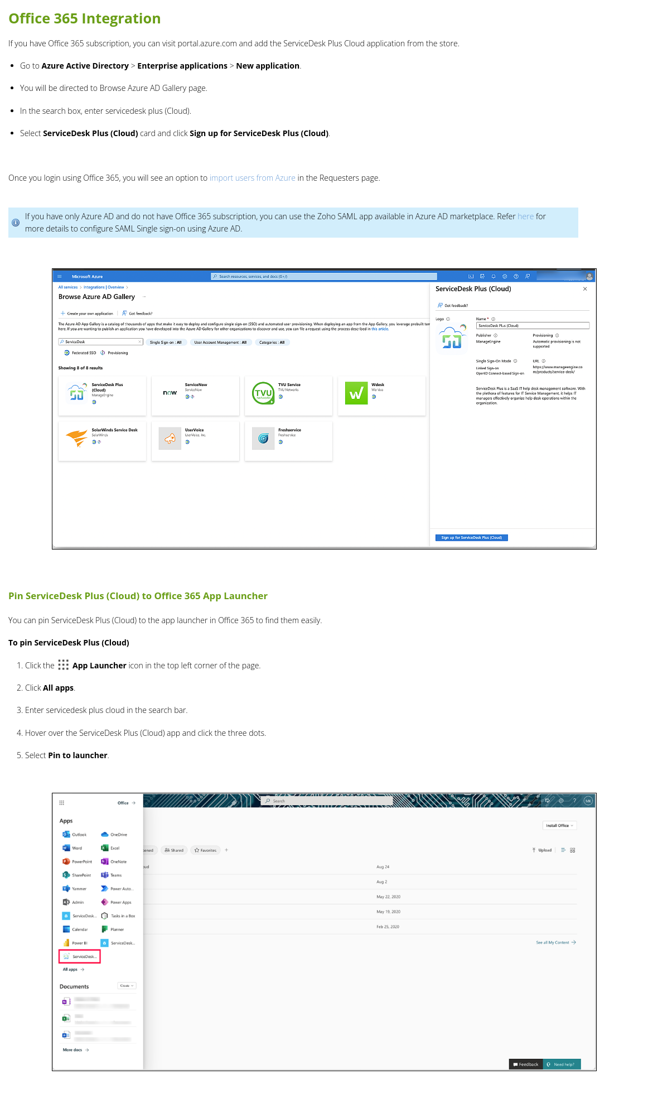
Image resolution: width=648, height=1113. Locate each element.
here (526, 216)
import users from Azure (253, 177)
